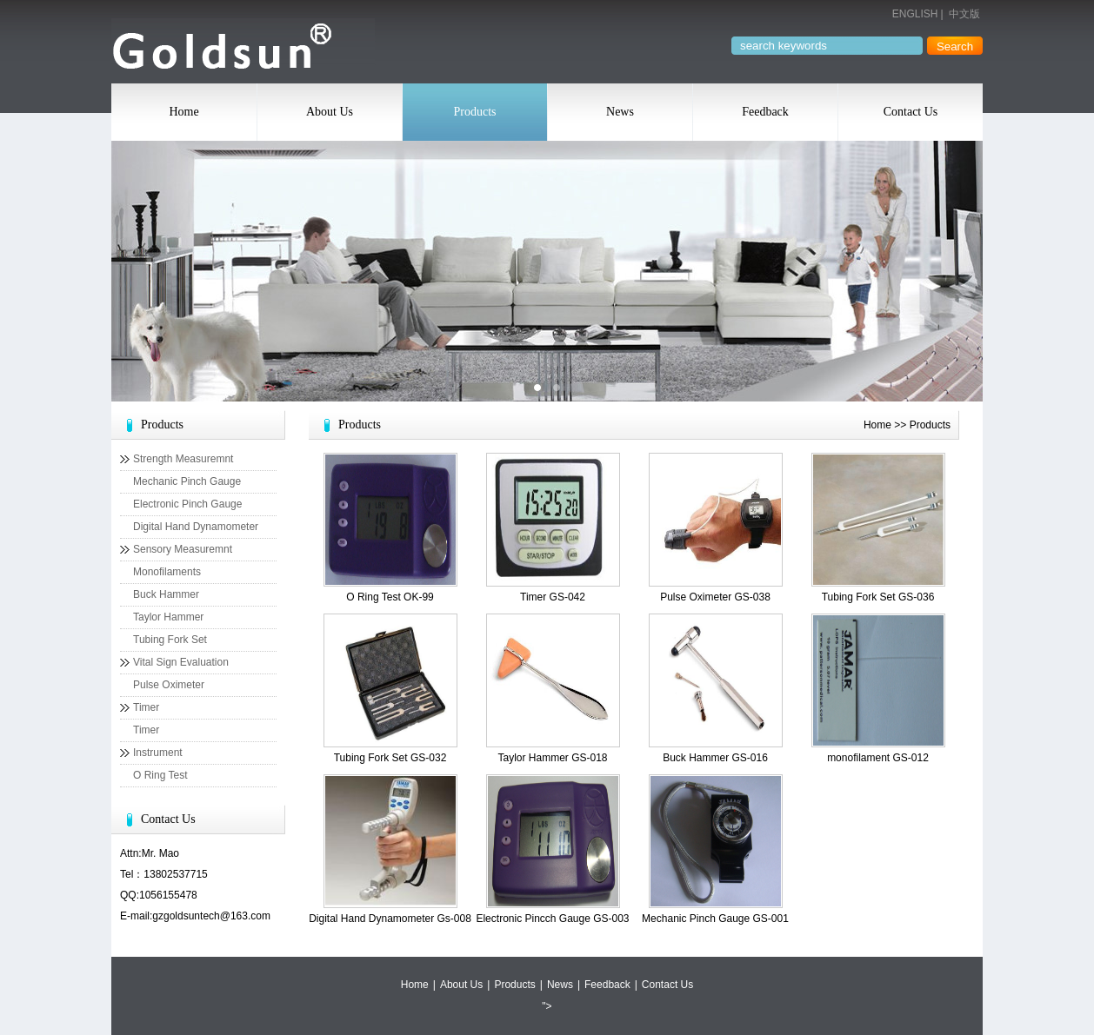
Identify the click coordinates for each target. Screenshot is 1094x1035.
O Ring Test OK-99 (390, 597)
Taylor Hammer (168, 617)
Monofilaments (167, 572)
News (620, 111)
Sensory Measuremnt (182, 549)
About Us (329, 111)
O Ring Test (160, 775)
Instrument (158, 752)
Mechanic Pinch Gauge (187, 481)
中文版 (964, 14)
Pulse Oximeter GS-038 (715, 597)
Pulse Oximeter (168, 685)
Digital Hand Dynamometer (195, 527)
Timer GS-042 (552, 597)
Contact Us (911, 111)
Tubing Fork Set (170, 640)
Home (183, 111)
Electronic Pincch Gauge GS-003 (552, 918)
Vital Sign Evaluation (181, 662)
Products (475, 111)
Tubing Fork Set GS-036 (878, 597)
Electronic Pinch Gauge (187, 504)
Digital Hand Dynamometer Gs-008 (390, 918)
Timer (146, 707)
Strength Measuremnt (183, 459)
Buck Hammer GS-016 (715, 758)
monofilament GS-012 (878, 758)
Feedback (765, 111)
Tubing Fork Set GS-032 (390, 758)
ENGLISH (915, 14)
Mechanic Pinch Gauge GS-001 (715, 918)
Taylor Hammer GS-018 (552, 758)
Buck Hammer (166, 594)
